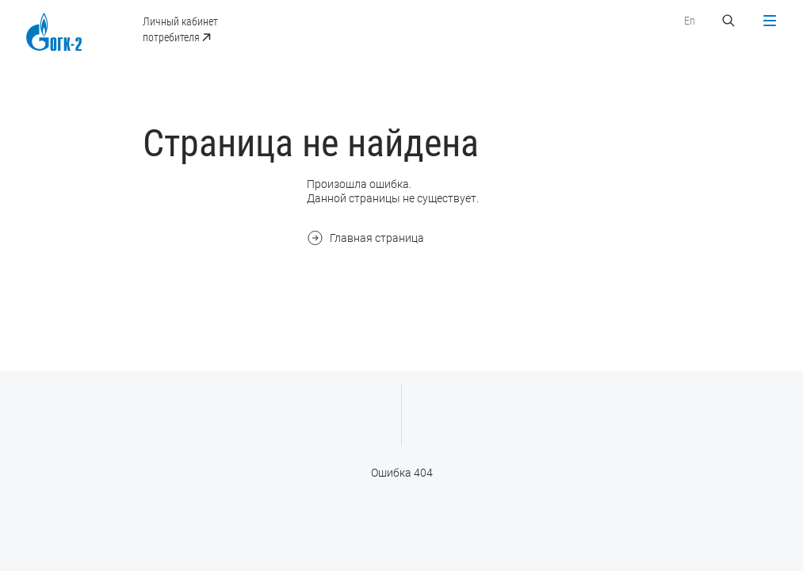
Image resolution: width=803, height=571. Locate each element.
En (689, 20)
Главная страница (365, 238)
